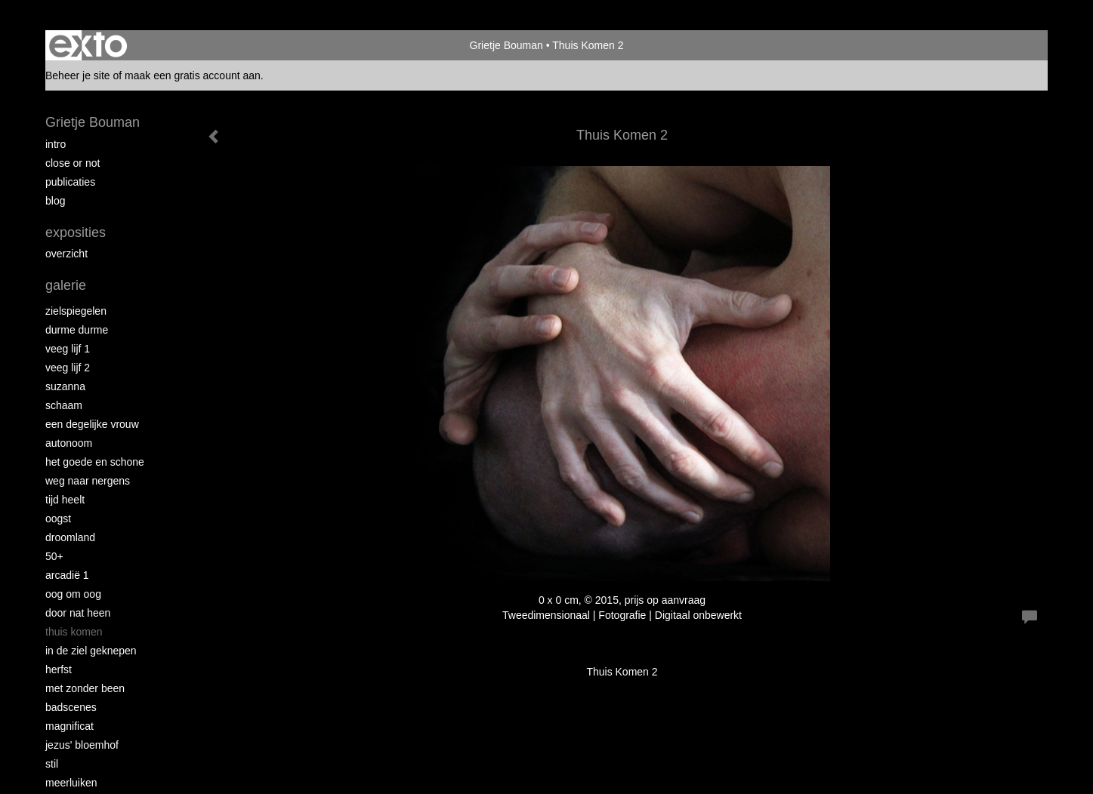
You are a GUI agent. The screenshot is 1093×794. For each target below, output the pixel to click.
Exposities (75, 232)
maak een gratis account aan (193, 75)
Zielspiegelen (76, 311)
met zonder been (85, 688)
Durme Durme (76, 330)
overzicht (66, 254)
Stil (51, 764)
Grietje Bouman (506, 45)
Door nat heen (77, 613)
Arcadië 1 (67, 575)
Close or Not (72, 163)
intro (55, 144)
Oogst (58, 518)
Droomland (70, 537)
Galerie (65, 285)
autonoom (68, 443)
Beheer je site (77, 75)
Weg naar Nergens (87, 481)
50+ (54, 556)
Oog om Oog (73, 594)
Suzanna (65, 386)
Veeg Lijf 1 (67, 349)
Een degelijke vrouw (92, 424)
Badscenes (71, 707)
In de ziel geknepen (91, 651)
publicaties (70, 182)
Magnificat (69, 726)
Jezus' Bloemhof (82, 745)
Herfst (58, 669)
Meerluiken (71, 783)
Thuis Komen (73, 632)
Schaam (63, 405)
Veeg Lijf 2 (67, 368)
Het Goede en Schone (94, 462)
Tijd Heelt (65, 500)
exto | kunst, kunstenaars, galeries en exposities (88, 45)
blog (55, 201)
